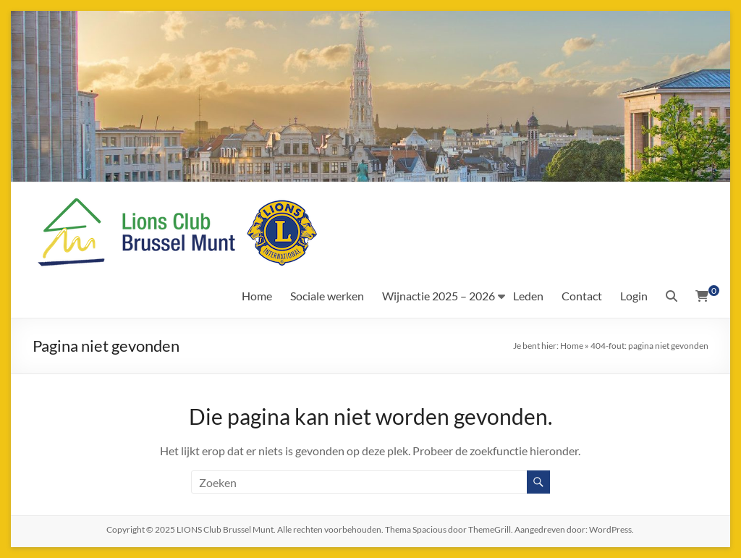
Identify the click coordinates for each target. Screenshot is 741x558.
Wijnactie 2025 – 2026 (438, 296)
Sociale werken (327, 296)
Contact (582, 296)
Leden (528, 296)
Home (257, 296)
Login (634, 296)
